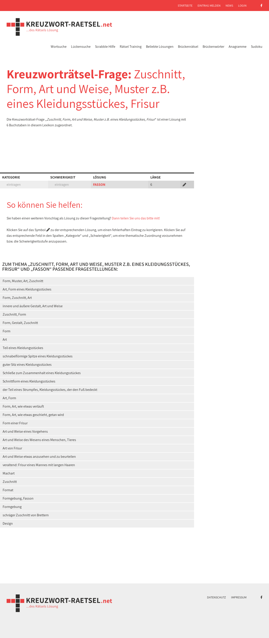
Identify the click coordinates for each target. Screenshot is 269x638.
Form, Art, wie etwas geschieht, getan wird (33, 414)
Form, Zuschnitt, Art (17, 297)
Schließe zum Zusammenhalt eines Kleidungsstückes (42, 373)
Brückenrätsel (188, 46)
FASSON (99, 184)
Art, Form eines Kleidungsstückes (27, 289)
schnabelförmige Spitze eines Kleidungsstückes (38, 356)
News (229, 5)
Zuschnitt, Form (14, 314)
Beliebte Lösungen (160, 46)
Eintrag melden (209, 5)
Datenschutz (216, 597)
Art (5, 339)
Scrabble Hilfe (105, 46)
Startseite (185, 5)
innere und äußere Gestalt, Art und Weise (33, 306)
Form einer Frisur (15, 423)
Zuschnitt (10, 481)
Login (242, 5)
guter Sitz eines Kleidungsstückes (27, 364)
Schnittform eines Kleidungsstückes (29, 381)
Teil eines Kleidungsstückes (23, 348)
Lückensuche (81, 46)
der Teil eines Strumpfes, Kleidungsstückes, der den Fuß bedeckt (50, 389)
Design (8, 523)
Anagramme (238, 46)
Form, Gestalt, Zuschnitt (20, 322)
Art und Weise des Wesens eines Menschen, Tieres (39, 440)
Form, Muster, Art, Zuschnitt (23, 281)
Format (8, 490)
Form (6, 331)
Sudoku (256, 46)
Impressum (239, 597)
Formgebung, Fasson (18, 498)
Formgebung (12, 506)
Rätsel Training (131, 46)
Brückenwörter (213, 46)
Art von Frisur (12, 448)
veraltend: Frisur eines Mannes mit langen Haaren (39, 465)
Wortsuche (59, 46)
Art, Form (9, 398)
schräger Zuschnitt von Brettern (26, 515)
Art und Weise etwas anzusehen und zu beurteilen (39, 456)
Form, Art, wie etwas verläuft (23, 406)
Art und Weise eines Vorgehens (25, 431)
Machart (9, 473)
